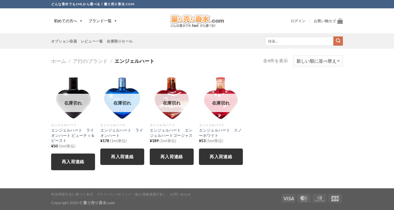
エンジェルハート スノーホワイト (220, 133)
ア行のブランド (90, 61)
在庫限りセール (120, 41)
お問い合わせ (180, 194)
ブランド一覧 (102, 20)
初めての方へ (68, 20)
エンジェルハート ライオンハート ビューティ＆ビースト (73, 135)
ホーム (58, 61)
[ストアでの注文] (318, 61)
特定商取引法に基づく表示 (72, 194)
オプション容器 (64, 41)
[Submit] (338, 41)
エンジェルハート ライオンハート (121, 133)
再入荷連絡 (73, 161)
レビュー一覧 (92, 41)
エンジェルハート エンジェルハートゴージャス (171, 133)
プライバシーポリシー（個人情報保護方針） (132, 194)
